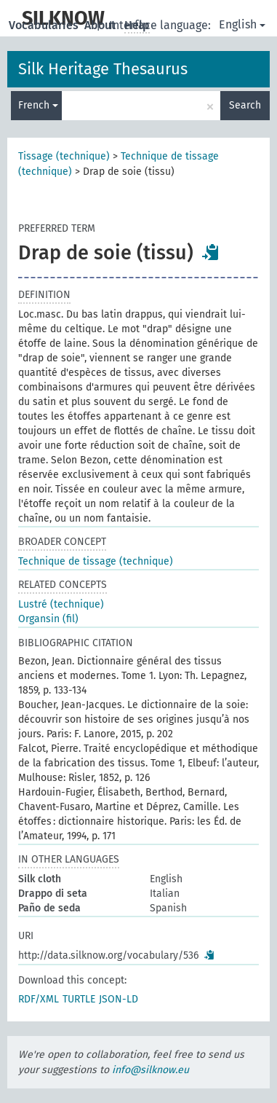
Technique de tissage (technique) (95, 561)
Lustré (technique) (61, 604)
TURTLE (79, 999)
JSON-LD (118, 999)
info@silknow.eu (150, 1070)
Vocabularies (45, 25)
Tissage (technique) (64, 156)
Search (245, 105)
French (38, 105)
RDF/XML (38, 999)
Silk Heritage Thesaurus (103, 69)
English (242, 24)
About (101, 25)
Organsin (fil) (48, 619)
